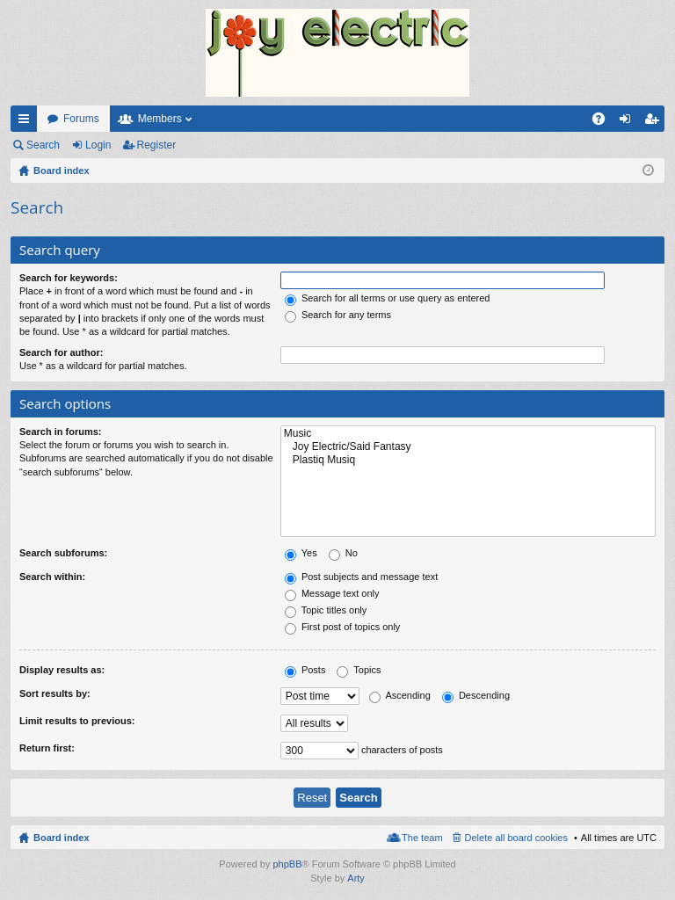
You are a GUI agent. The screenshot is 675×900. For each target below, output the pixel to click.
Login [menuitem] (629, 122)
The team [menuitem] (422, 837)
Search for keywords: (68, 277)
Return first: (47, 748)
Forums (81, 118)
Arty (356, 878)
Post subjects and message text (361, 576)
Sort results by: (55, 693)
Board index (61, 837)
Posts (305, 669)
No (343, 553)
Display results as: (62, 669)
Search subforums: (63, 553)
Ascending (400, 695)
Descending (476, 695)
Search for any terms (338, 314)
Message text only (332, 593)
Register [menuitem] (655, 122)
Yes (301, 553)
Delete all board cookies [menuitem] (516, 837)
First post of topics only (343, 626)
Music (468, 433)
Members (160, 118)
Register (157, 145)
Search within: (52, 576)
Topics (359, 669)
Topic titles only (326, 610)
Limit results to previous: (76, 720)
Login (98, 145)
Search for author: (61, 352)
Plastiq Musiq (468, 460)
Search (43, 145)
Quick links (27, 122)
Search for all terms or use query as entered (387, 298)
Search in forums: (60, 431)
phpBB (286, 864)
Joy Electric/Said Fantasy (468, 447)
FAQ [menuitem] (604, 122)
